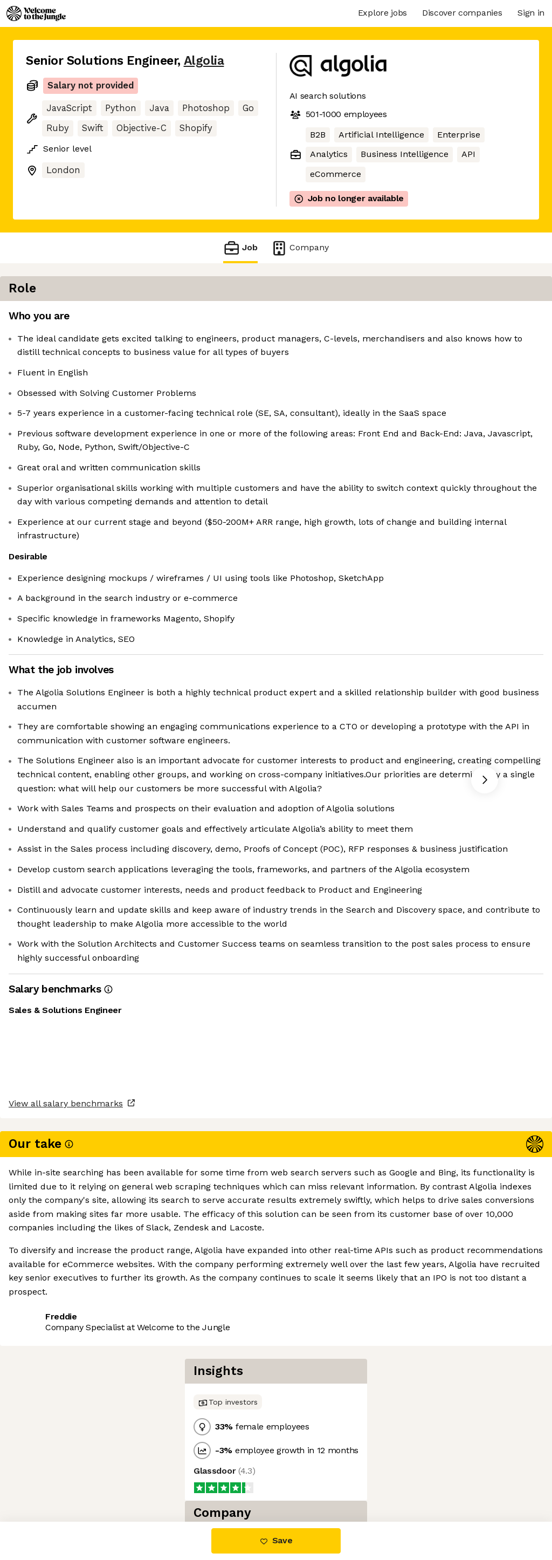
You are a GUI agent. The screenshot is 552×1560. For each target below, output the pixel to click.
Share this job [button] (55, 1476)
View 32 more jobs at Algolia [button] (160, 1476)
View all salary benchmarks (79, 1434)
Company (300, 248)
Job (240, 248)
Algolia (204, 60)
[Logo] (36, 13)
